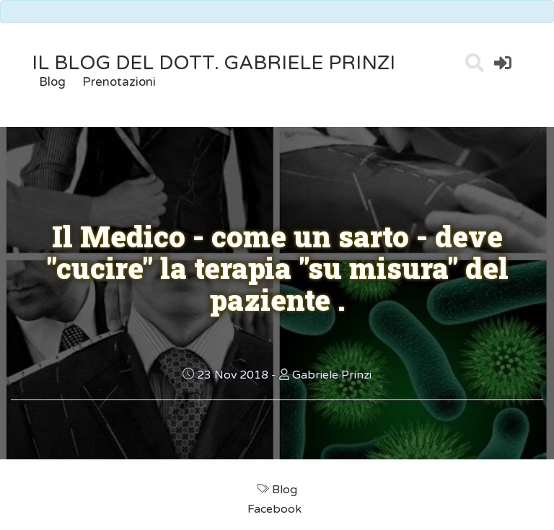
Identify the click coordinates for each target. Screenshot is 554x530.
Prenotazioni (119, 81)
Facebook (275, 509)
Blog (52, 81)
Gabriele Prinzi (331, 375)
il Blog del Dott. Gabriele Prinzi (213, 63)
